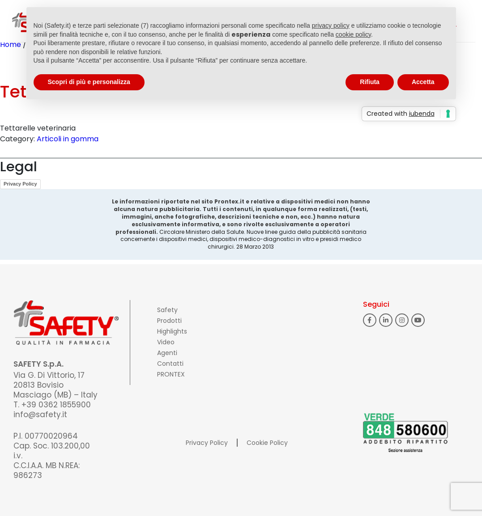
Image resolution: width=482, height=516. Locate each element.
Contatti (170, 363)
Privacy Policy (20, 183)
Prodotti (169, 320)
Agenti (167, 352)
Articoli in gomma (67, 139)
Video (166, 342)
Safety (167, 309)
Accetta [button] (423, 81)
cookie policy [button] (353, 34)
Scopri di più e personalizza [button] (89, 81)
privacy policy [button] (331, 25)
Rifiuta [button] (370, 81)
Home (10, 44)
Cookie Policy (267, 442)
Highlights (172, 331)
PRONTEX (171, 374)
